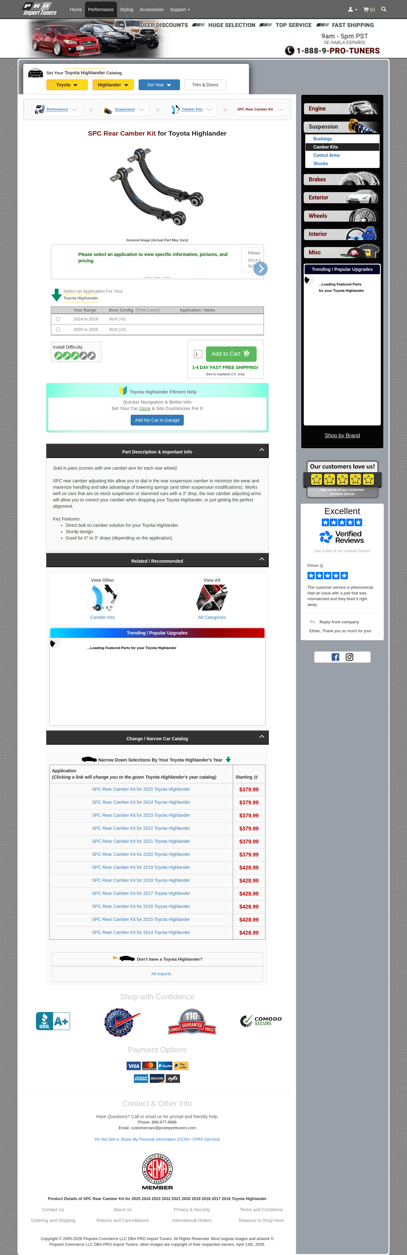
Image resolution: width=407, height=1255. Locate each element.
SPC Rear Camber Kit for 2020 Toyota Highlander (141, 854)
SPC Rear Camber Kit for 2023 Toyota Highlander (141, 815)
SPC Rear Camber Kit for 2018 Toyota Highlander (141, 880)
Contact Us (53, 1209)
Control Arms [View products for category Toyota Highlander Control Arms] (327, 155)
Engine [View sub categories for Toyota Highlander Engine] (317, 108)
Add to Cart (231, 354)
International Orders (192, 1220)
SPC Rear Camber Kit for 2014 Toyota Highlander (141, 932)
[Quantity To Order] (198, 354)
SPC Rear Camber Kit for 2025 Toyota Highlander (141, 789)
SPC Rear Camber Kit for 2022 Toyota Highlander (141, 828)
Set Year (159, 84)
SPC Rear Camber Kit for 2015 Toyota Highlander (141, 919)
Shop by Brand (342, 436)
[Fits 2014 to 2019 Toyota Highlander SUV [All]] (58, 319)
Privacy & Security (192, 1209)
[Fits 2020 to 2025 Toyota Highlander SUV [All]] (58, 329)
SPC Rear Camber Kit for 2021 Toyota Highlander (141, 841)
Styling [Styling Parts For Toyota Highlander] (127, 9)
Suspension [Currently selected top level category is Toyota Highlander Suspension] (323, 127)
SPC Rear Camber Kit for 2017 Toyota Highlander (141, 893)
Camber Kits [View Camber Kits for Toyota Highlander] (102, 617)
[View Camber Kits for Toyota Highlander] (103, 597)
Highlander (113, 84)
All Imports (161, 973)
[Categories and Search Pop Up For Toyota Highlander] (384, 10)
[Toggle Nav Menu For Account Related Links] (353, 10)
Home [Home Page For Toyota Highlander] (76, 9)
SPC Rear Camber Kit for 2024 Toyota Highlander (141, 802)
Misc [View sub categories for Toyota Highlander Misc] (315, 252)
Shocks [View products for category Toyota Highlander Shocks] (321, 163)
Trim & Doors (205, 84)
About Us (123, 1209)
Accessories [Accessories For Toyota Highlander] (152, 9)
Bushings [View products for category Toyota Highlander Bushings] (323, 138)
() (369, 10)
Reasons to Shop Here (261, 1220)
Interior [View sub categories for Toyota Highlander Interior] (318, 234)
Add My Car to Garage (157, 420)
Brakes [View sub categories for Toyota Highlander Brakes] (317, 179)
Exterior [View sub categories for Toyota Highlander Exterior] (318, 197)
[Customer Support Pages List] (180, 9)
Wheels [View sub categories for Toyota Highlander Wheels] (318, 216)
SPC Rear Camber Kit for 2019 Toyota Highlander (141, 867)
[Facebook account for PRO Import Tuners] (335, 656)
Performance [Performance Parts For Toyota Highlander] (101, 9)
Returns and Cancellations (122, 1220)
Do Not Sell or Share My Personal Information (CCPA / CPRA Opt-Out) (157, 1139)
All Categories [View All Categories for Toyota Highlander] (212, 617)
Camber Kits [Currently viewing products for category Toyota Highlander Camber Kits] (326, 147)
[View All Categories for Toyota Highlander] (212, 597)
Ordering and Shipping (53, 1220)
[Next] (260, 268)
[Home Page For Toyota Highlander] (40, 8)
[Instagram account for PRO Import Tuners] (349, 656)
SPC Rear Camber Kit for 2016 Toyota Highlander (141, 906)
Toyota (67, 84)
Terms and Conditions (261, 1209)
